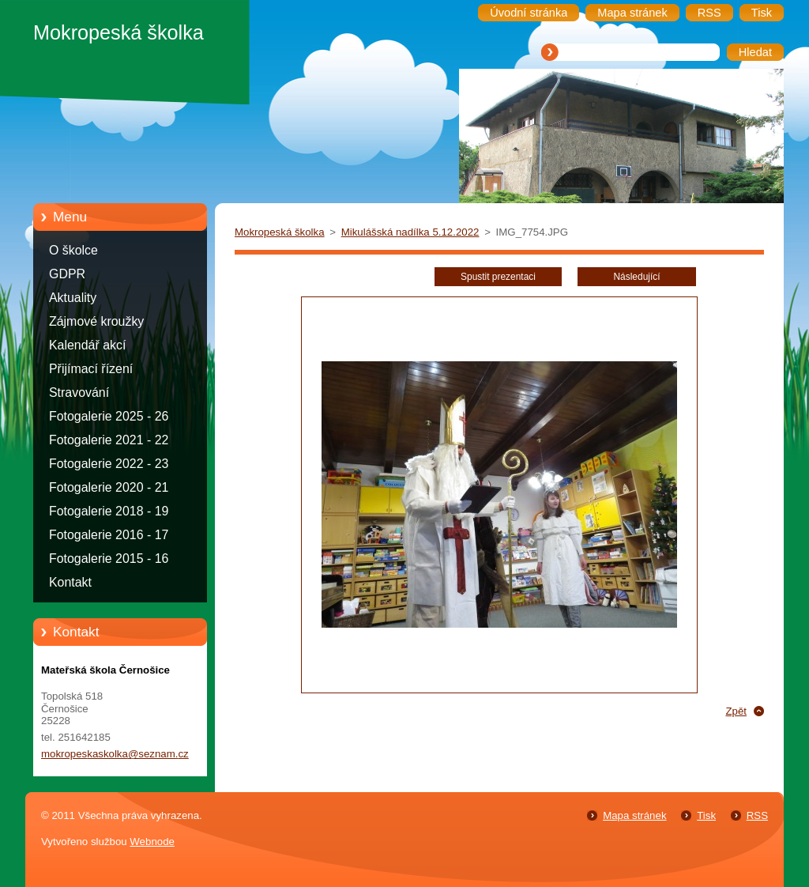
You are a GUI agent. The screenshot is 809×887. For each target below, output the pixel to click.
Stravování (79, 392)
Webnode (152, 841)
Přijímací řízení (91, 369)
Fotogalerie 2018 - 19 (108, 511)
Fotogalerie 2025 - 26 (108, 416)
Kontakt (70, 582)
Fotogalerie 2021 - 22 (108, 440)
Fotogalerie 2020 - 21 (108, 487)
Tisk (706, 815)
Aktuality (72, 297)
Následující (636, 276)
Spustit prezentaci (498, 276)
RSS (757, 815)
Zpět (736, 711)
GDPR (67, 274)
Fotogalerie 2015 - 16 (108, 558)
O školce (73, 250)
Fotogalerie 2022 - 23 (108, 463)
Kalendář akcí (87, 345)
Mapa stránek (634, 815)
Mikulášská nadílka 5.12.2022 (410, 232)
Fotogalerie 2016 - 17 (108, 535)
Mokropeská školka (280, 232)
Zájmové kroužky (96, 321)
